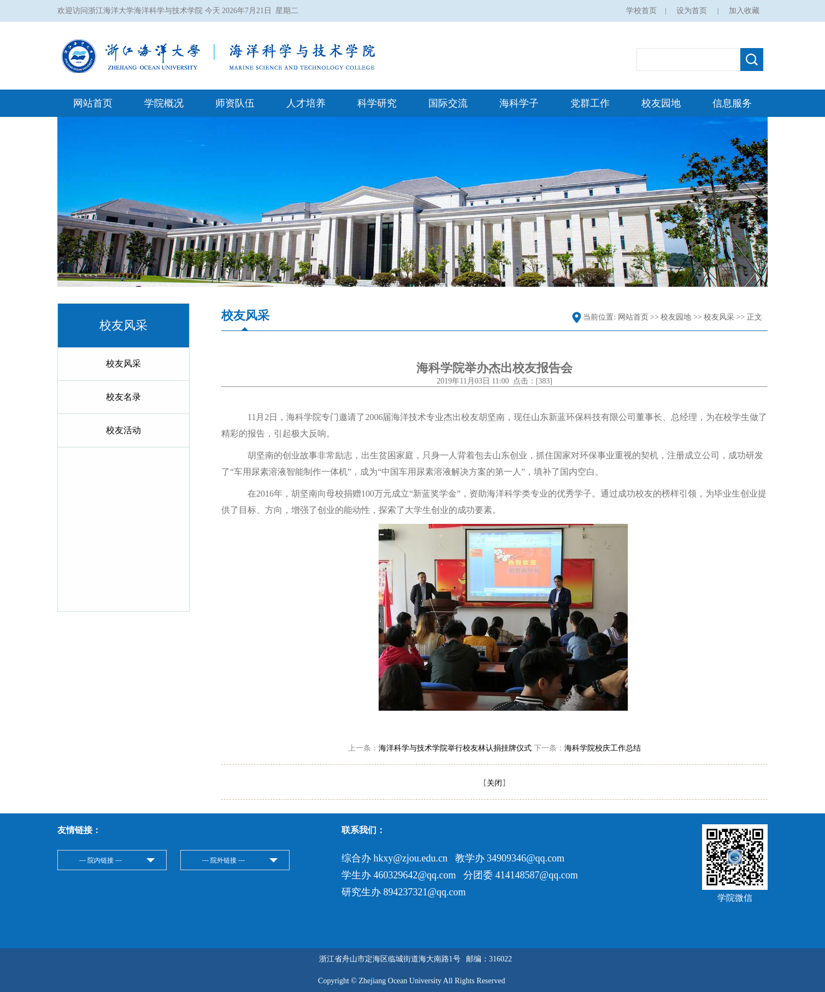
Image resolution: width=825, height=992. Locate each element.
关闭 (494, 783)
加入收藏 (744, 11)
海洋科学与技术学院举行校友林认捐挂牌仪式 (455, 748)
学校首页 (641, 11)
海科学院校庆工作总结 (602, 748)
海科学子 (519, 103)
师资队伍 (235, 103)
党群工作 (590, 103)
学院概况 (164, 103)
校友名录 (123, 396)
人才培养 (306, 103)
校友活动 (123, 430)
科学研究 (377, 103)
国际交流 (448, 103)
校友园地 (661, 103)
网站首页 (93, 103)
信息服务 (732, 103)
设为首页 (692, 11)
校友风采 (123, 363)
